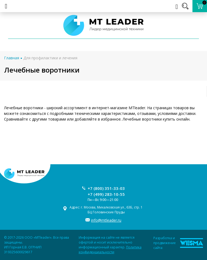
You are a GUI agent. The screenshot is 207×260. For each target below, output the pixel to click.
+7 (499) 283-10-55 (106, 194)
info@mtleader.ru (106, 220)
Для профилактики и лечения (50, 57)
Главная (11, 57)
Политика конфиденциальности (110, 249)
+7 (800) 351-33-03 (106, 188)
